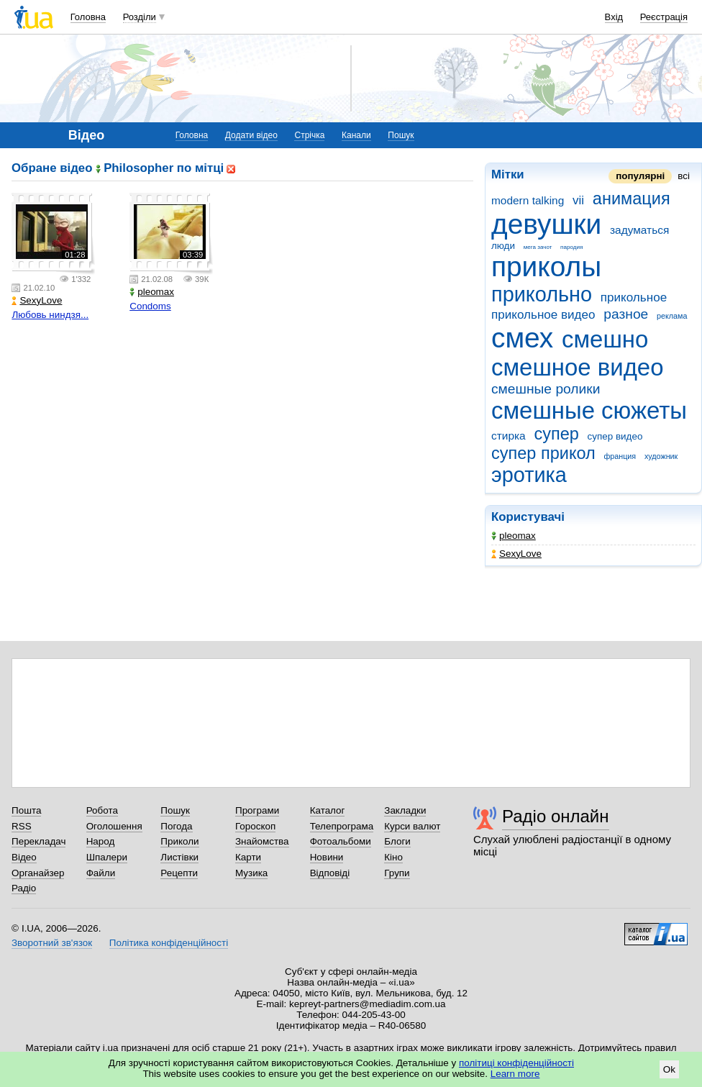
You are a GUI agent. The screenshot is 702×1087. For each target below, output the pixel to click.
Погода (176, 826)
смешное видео (577, 367)
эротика (529, 474)
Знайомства (262, 841)
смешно (605, 339)
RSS (22, 826)
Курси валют (412, 826)
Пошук (401, 135)
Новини (327, 857)
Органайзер (38, 873)
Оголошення (114, 826)
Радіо (24, 888)
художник (661, 456)
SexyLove (516, 553)
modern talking (527, 200)
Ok (669, 1069)
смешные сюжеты (589, 410)
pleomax (513, 535)
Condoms (150, 306)
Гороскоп (255, 826)
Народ (100, 841)
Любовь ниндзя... (50, 314)
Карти (248, 857)
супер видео (615, 436)
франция (619, 456)
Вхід (614, 17)
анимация (631, 198)
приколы (546, 266)
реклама (672, 315)
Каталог (327, 810)
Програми (257, 810)
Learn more (515, 1073)
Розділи (139, 17)
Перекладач (38, 841)
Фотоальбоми (340, 841)
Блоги (397, 841)
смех (522, 337)
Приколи (179, 841)
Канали (356, 135)
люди (503, 245)
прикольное (634, 297)
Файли (101, 873)
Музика (251, 873)
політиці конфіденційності (516, 1063)
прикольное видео (543, 315)
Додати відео (251, 135)
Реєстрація (664, 17)
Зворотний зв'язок (52, 942)
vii (578, 200)
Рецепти (179, 873)
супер (556, 433)
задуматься (639, 230)
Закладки (405, 810)
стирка (508, 435)
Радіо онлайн (555, 816)
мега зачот (538, 247)
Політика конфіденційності (168, 942)
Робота (102, 810)
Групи (396, 873)
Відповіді (330, 873)
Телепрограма (342, 826)
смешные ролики (545, 388)
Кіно (393, 857)
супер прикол (543, 453)
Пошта (26, 810)
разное (625, 314)
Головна (88, 17)
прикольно (541, 294)
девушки (546, 224)
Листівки (179, 857)
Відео (24, 857)
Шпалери (106, 857)
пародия (571, 247)
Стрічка (309, 135)
